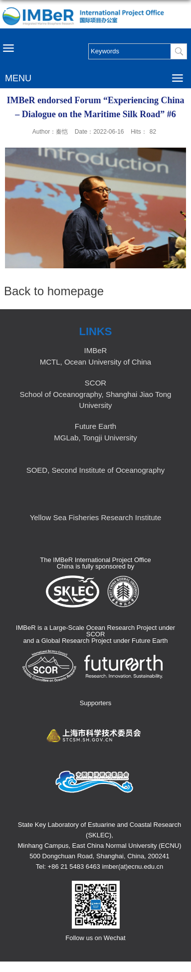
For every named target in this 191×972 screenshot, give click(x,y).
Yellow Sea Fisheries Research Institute (96, 517)
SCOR (95, 383)
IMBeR (95, 350)
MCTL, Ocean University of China (95, 362)
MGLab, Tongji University (95, 437)
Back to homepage (54, 291)
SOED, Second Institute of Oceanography (95, 470)
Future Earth (95, 426)
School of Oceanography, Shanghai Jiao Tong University (96, 399)
